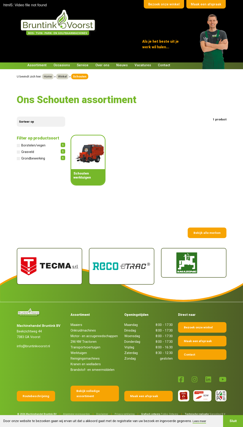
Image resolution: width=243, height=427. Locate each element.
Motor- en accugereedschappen (94, 336)
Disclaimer (102, 414)
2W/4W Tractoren (84, 342)
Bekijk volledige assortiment (88, 393)
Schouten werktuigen (82, 175)
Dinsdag (130, 330)
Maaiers (76, 325)
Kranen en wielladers (86, 364)
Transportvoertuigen (85, 347)
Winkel (62, 76)
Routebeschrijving (36, 396)
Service (82, 65)
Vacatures (143, 65)
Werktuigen (79, 353)
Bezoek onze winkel (164, 4)
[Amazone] (193, 262)
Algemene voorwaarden (76, 414)
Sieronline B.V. (217, 414)
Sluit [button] (233, 421)
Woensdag (132, 336)
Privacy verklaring (125, 414)
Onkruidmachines (83, 330)
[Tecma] (49, 266)
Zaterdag (131, 353)
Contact (164, 65)
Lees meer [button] (199, 421)
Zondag (130, 358)
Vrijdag (129, 347)
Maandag (131, 325)
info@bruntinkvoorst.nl (33, 346)
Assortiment (37, 65)
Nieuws (122, 65)
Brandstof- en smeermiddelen (92, 370)
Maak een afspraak (206, 4)
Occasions (62, 65)
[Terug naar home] (59, 23)
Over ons (102, 65)
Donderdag (132, 342)
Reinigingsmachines (85, 358)
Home (48, 76)
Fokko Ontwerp (169, 414)
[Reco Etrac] (121, 266)
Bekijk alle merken (207, 233)
